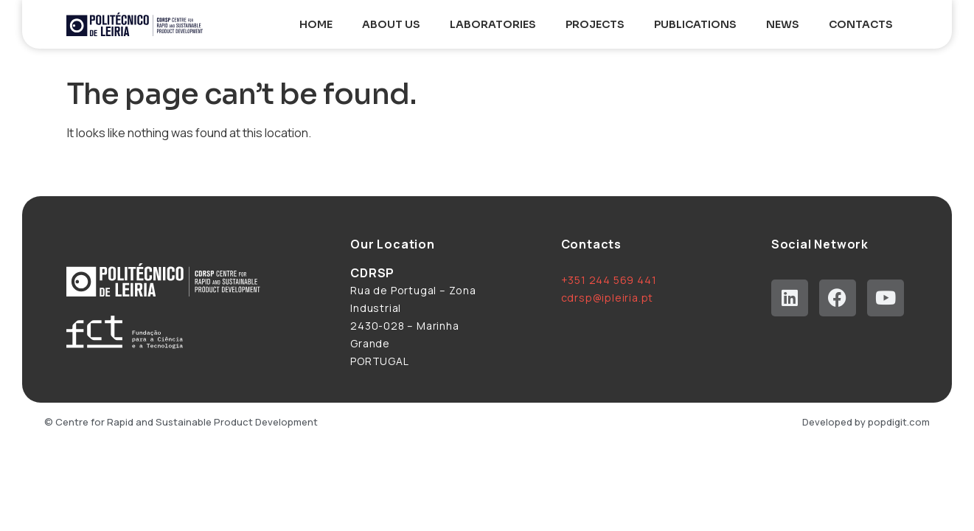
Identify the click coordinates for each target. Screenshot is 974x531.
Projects (595, 24)
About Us (391, 24)
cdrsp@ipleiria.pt (607, 298)
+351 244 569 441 (609, 280)
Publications (695, 24)
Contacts (861, 24)
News (782, 24)
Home (316, 24)
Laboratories (493, 24)
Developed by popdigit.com (866, 421)
